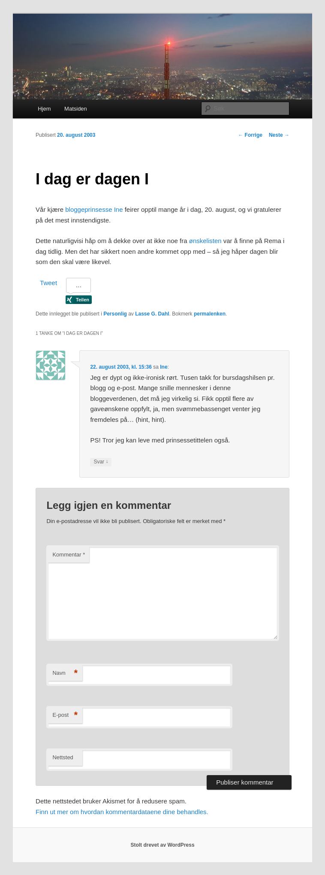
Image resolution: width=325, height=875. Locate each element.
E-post (65, 715)
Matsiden (75, 108)
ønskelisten (205, 240)
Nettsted (62, 757)
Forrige (250, 135)
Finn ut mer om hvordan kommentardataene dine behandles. (122, 811)
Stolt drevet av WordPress (162, 845)
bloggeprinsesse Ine (94, 209)
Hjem (44, 108)
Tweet (48, 282)
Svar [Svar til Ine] (100, 462)
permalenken (210, 314)
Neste (279, 135)
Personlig (115, 314)
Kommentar (68, 554)
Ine (163, 367)
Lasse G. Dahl (152, 314)
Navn (65, 673)
